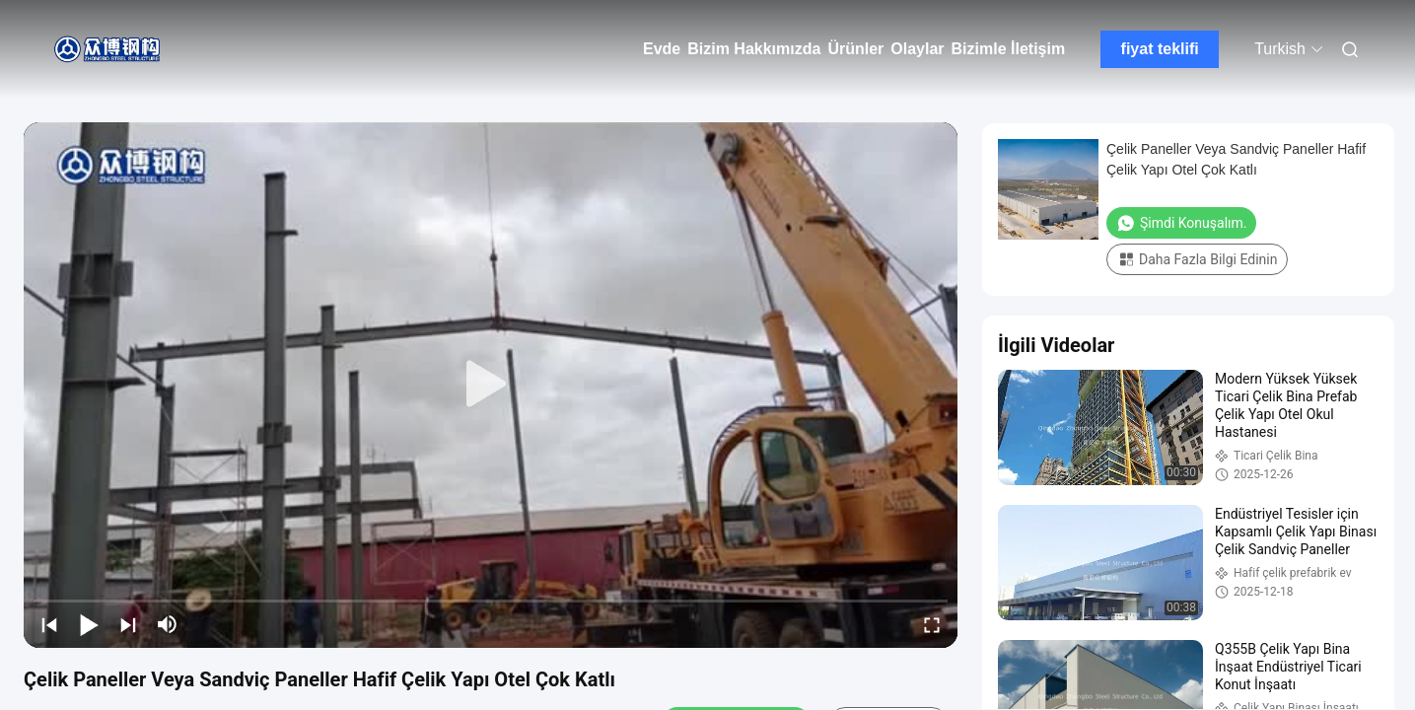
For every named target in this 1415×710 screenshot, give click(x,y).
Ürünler (855, 48)
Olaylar (917, 48)
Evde (661, 48)
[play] (491, 384)
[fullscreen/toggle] (932, 624)
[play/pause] (88, 624)
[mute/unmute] (167, 624)
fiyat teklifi (1160, 48)
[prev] (49, 624)
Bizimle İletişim (1009, 48)
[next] (128, 624)
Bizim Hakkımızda (753, 48)
